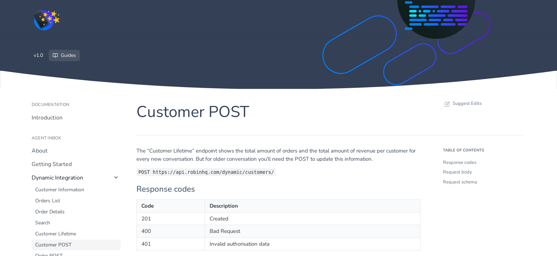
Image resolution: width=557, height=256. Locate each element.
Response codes (459, 162)
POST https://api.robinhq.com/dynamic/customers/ (206, 172)
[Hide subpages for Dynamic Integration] (116, 177)
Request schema (460, 182)
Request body (457, 172)
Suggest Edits (462, 103)
